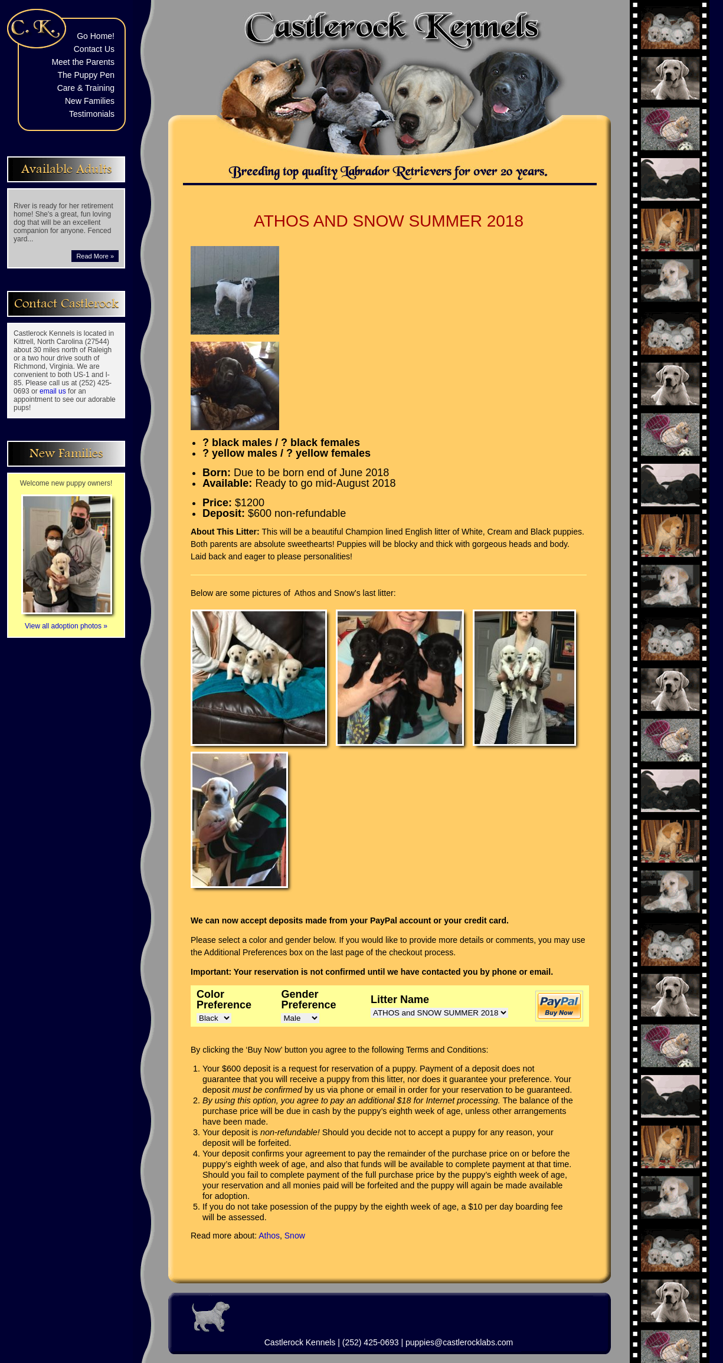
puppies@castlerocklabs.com (459, 1342)
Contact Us (94, 49)
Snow (294, 1235)
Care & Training (85, 88)
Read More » (95, 256)
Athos (269, 1235)
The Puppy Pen (85, 75)
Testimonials (91, 114)
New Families (89, 101)
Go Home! (95, 36)
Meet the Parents (82, 62)
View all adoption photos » (66, 622)
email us (53, 391)
